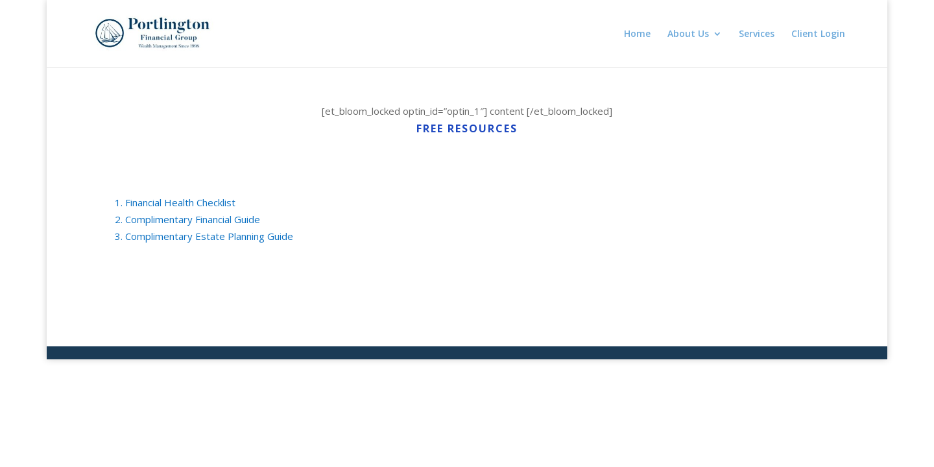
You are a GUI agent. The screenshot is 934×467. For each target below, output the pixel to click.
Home (637, 34)
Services (756, 34)
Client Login (818, 34)
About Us (688, 34)
